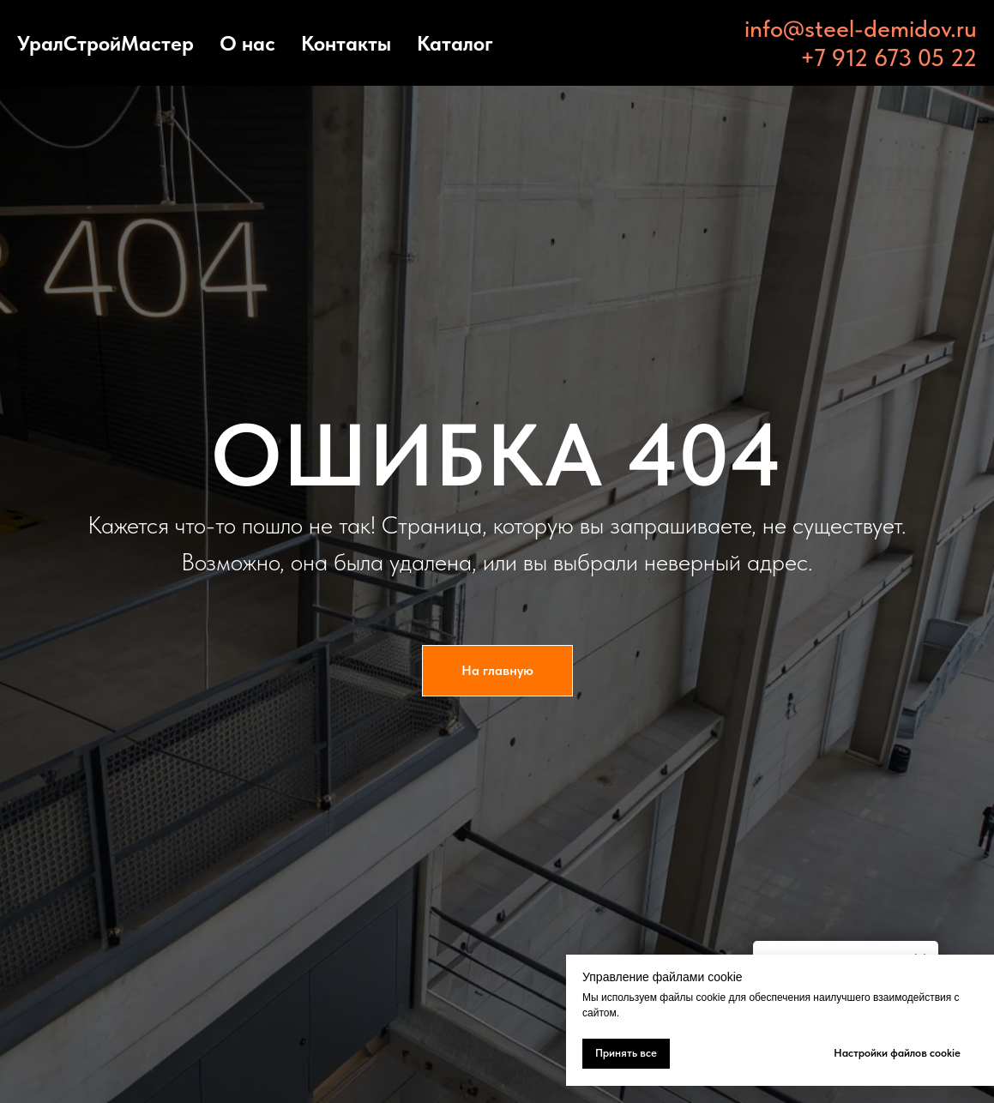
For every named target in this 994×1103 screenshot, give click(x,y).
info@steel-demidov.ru (860, 28)
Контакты (346, 43)
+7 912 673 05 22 (888, 57)
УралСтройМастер (105, 43)
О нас (247, 43)
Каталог (455, 43)
